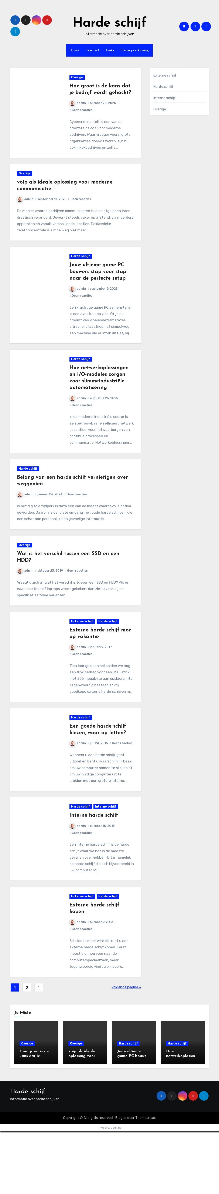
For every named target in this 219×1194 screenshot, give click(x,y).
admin (78, 112)
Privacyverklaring (135, 50)
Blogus (120, 1180)
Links (110, 50)
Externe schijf (83, 660)
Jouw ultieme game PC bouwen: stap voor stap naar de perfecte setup (98, 290)
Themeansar (145, 1180)
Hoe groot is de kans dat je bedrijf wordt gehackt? (100, 95)
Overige (78, 79)
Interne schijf (106, 862)
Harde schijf (109, 23)
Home (74, 50)
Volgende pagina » (126, 1050)
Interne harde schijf (94, 870)
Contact (92, 50)
